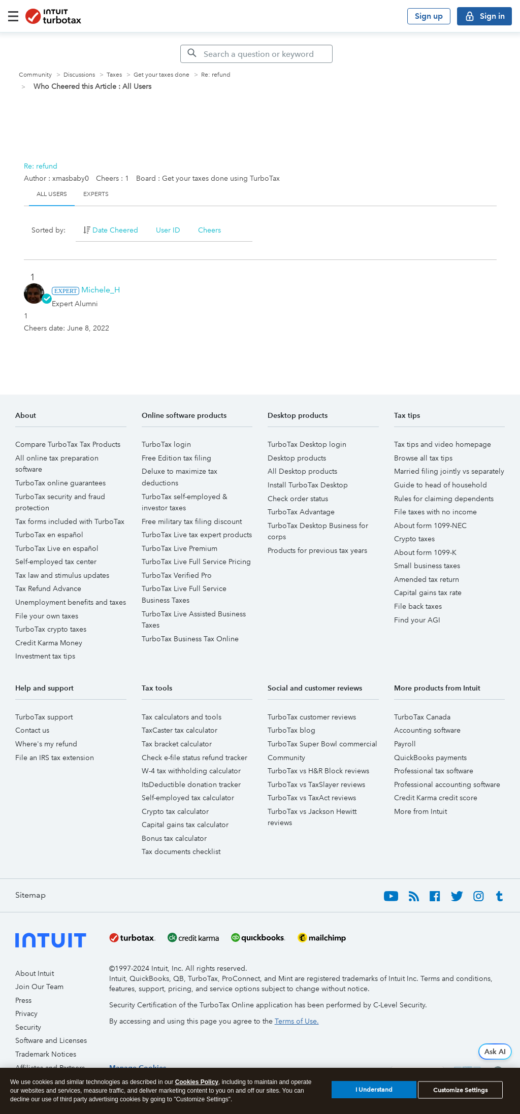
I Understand (374, 1094)
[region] (137, 1068)
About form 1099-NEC (430, 525)
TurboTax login (166, 444)
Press (23, 1000)
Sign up (429, 16)
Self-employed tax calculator (188, 797)
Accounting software (427, 730)
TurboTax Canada (422, 717)
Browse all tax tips (423, 458)
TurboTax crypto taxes (50, 629)
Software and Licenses (51, 1040)
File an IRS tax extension (54, 757)
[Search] (256, 54)
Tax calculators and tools (181, 717)
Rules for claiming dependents (444, 498)
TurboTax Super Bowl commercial (322, 743)
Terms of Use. (297, 1021)
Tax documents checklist (181, 851)
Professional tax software (433, 770)
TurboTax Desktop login (307, 444)
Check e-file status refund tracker (194, 757)
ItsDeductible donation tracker (191, 784)
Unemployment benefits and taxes (70, 602)
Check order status (298, 498)
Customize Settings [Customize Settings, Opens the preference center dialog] (460, 1094)
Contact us (32, 730)
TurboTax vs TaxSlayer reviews (316, 784)
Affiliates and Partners (50, 1067)
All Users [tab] (52, 194)
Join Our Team (39, 986)
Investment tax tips (45, 656)
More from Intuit (420, 811)
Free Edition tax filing (176, 458)
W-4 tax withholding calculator (191, 770)
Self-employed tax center (55, 561)
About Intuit (34, 973)
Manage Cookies (137, 1067)
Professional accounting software (447, 784)
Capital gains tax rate (428, 592)
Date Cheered (115, 230)
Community (35, 75)
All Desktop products (302, 471)
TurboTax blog (291, 730)
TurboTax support (44, 717)
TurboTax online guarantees (60, 482)
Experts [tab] (96, 194)
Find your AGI (417, 620)
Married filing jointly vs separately (449, 471)
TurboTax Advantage (301, 511)
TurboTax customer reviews (312, 717)
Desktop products (297, 458)
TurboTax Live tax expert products (197, 534)
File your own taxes (46, 615)
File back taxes (418, 606)
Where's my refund (46, 743)
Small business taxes (427, 565)
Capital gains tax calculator (185, 824)
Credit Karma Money (48, 642)
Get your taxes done (161, 75)
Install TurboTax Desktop (308, 484)
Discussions (79, 75)
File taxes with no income (435, 511)
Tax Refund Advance (48, 588)
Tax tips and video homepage (442, 444)
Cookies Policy (196, 1086)
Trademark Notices (45, 1054)
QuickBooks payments (430, 757)
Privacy (26, 1013)
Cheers (209, 230)
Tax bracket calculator (177, 743)
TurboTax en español (49, 534)
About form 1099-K (425, 552)
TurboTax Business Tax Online (190, 638)
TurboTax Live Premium (179, 548)
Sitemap (30, 895)
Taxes (114, 75)
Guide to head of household (440, 484)
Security (28, 1027)
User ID (168, 230)
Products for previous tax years (317, 550)
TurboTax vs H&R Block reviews (318, 770)
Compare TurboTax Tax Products (67, 444)
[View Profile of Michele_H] (100, 289)
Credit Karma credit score (435, 797)
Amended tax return (426, 579)
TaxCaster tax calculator (179, 730)
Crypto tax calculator (175, 811)
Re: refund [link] (216, 75)
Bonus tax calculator (174, 838)
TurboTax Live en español (57, 548)
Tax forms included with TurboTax (69, 521)
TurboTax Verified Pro (177, 575)
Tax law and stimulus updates (62, 575)
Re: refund (40, 166)
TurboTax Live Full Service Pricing (196, 561)
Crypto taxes (414, 538)
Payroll (405, 743)
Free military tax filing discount (192, 521)
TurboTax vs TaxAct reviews (312, 797)
